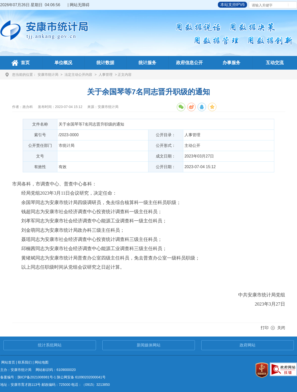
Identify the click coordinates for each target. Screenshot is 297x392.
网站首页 (8, 362)
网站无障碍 (80, 5)
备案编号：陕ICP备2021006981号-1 (28, 377)
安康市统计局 (48, 75)
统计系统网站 (50, 345)
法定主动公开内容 (78, 75)
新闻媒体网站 (148, 345)
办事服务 (231, 62)
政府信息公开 (189, 62)
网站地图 (41, 362)
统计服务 (147, 62)
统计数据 (105, 62)
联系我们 (25, 362)
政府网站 (247, 345)
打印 (265, 328)
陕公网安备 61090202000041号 (81, 377)
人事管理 (106, 75)
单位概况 (63, 62)
